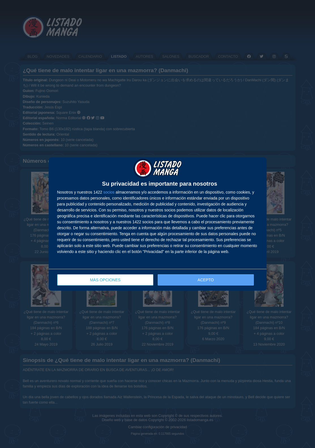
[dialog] (158, 224)
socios (109, 192)
